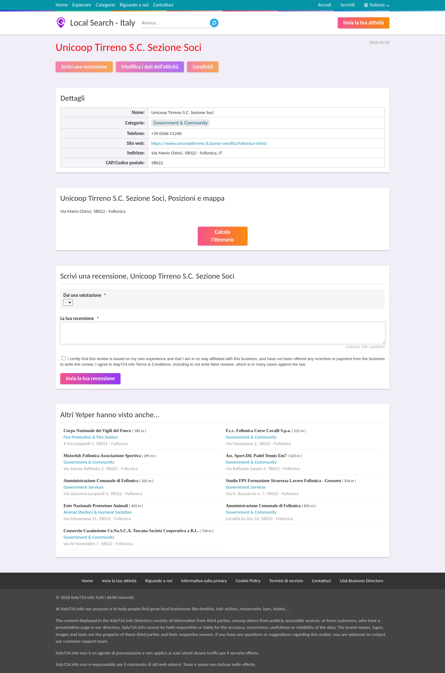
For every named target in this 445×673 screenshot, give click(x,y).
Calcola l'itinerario (222, 236)
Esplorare (81, 5)
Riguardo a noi (134, 5)
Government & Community (180, 123)
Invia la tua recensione (90, 378)
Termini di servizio (286, 580)
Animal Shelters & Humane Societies (98, 512)
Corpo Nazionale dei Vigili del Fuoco (98, 430)
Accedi (324, 5)
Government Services (84, 487)
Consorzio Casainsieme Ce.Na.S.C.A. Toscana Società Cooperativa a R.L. (132, 530)
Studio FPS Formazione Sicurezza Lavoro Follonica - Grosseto (284, 480)
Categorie (105, 5)
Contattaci (163, 5)
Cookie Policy (248, 580)
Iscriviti (348, 5)
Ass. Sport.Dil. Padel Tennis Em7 (257, 455)
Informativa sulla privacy (204, 580)
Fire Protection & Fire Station (91, 437)
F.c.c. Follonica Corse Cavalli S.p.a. (259, 430)
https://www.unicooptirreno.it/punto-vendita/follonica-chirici (209, 143)
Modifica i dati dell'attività (149, 67)
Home (62, 5)
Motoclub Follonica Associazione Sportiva (103, 455)
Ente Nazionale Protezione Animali (96, 505)
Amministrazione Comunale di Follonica (102, 480)
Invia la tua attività (363, 22)
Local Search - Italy (102, 22)
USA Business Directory (362, 580)
